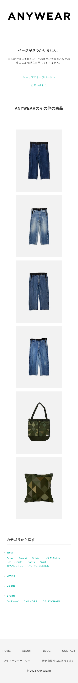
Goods (11, 585)
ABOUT (27, 650)
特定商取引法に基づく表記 (58, 660)
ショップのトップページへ (39, 77)
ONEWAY (13, 601)
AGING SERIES (39, 565)
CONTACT (69, 650)
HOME (6, 650)
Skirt (43, 562)
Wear (10, 552)
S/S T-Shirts (14, 562)
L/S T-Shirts (52, 558)
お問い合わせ (39, 85)
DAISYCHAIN (51, 601)
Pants (31, 562)
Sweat (23, 558)
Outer (10, 558)
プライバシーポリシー (17, 660)
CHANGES (30, 601)
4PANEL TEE (15, 565)
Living (11, 575)
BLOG (47, 650)
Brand (11, 595)
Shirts (36, 558)
